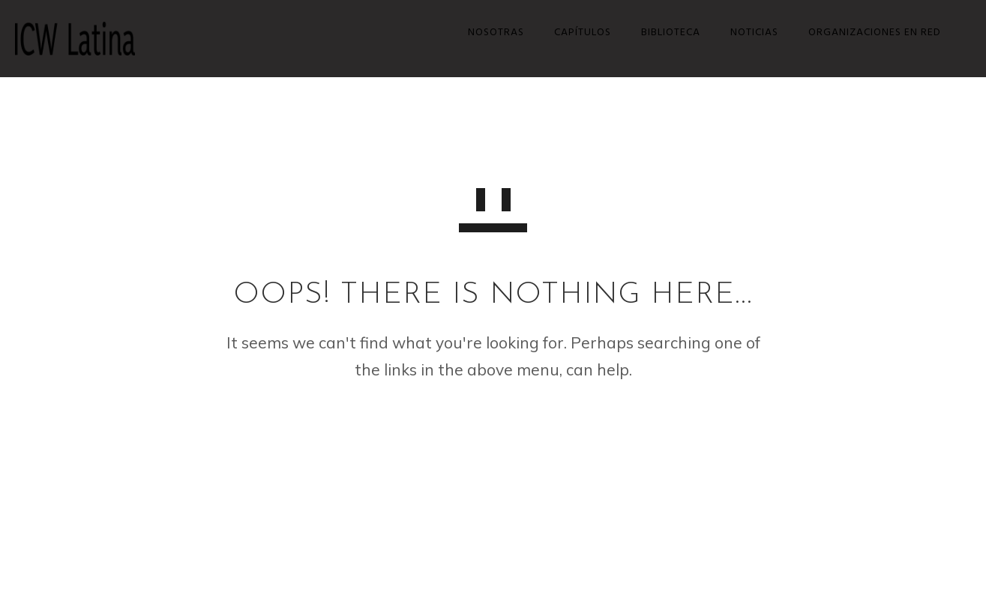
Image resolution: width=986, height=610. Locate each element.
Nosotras (488, 32)
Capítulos (575, 32)
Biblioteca (663, 32)
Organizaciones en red (867, 32)
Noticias (747, 32)
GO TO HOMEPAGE (493, 429)
